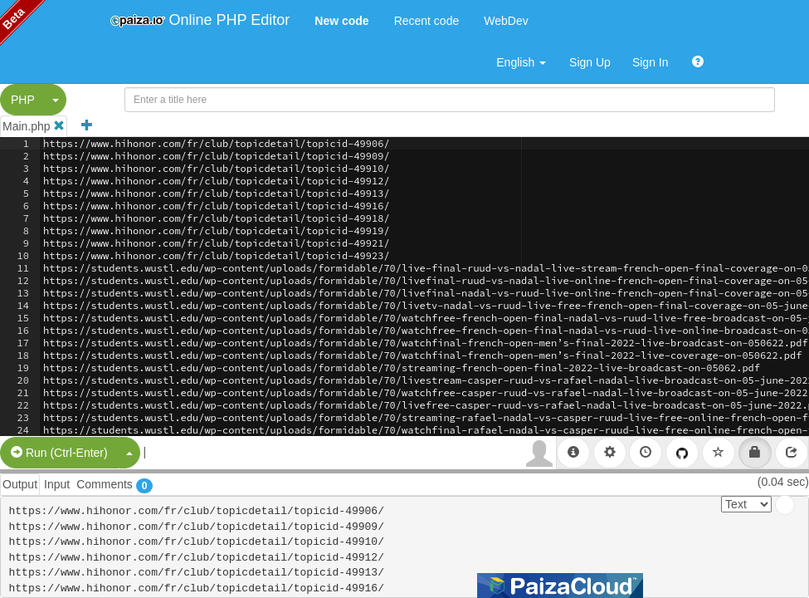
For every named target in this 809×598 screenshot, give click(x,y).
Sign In (650, 62)
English (521, 62)
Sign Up (590, 62)
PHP (23, 99)
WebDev (506, 20)
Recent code (427, 20)
